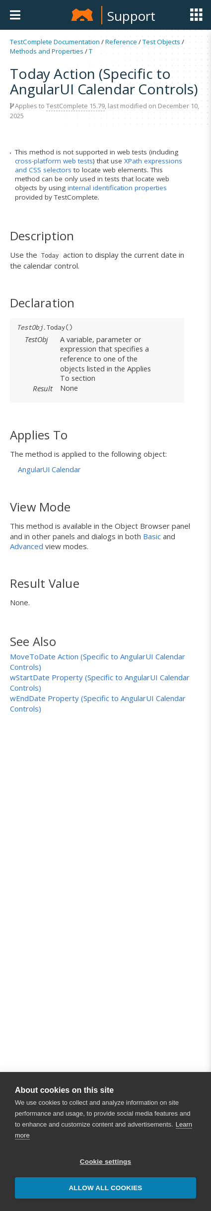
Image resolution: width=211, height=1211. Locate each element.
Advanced (26, 546)
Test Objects (161, 41)
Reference (121, 41)
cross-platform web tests (54, 160)
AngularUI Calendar (49, 469)
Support (131, 16)
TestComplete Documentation (55, 41)
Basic (152, 536)
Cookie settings (106, 1161)
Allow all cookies (105, 1188)
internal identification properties (117, 187)
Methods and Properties (46, 51)
